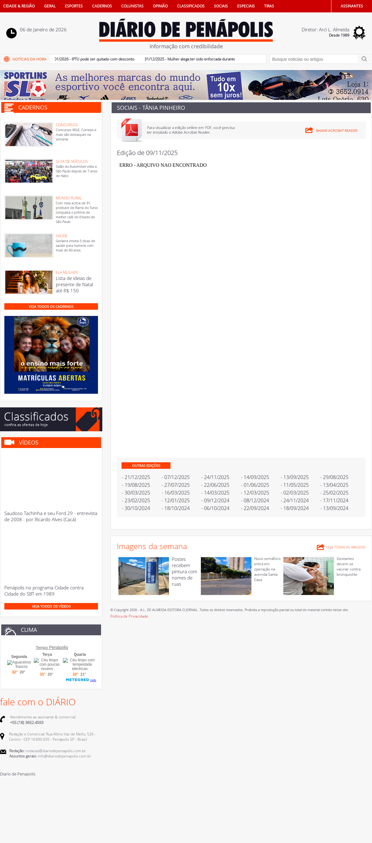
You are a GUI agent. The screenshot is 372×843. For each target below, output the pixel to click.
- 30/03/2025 (136, 492)
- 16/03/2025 (176, 492)
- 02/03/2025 (295, 492)
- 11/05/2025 (295, 484)
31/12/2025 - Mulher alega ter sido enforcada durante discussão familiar (208, 59)
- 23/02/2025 (136, 500)
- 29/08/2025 (334, 477)
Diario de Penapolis (17, 774)
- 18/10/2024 (176, 508)
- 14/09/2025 (255, 477)
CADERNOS (102, 6)
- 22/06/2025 (215, 484)
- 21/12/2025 (136, 477)
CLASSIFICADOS (191, 6)
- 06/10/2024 (215, 508)
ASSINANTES (352, 6)
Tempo (42, 647)
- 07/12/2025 (176, 477)
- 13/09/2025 (295, 477)
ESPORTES (74, 6)
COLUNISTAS (132, 6)
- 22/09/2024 (255, 508)
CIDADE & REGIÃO (19, 6)
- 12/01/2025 (176, 500)
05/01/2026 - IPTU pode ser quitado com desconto (94, 59)
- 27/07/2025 (176, 484)
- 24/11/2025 (215, 477)
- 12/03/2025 (255, 492)
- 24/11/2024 (295, 500)
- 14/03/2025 (215, 492)
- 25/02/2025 (334, 492)
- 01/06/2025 (255, 484)
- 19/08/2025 (136, 484)
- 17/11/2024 (334, 500)
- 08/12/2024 (255, 500)
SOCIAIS (221, 6)
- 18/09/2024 (295, 508)
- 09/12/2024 (215, 500)
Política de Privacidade (129, 616)
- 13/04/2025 (334, 484)
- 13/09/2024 (334, 508)
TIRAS (269, 6)
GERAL (49, 6)
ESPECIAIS (246, 6)
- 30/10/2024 (136, 508)
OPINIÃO (160, 6)
